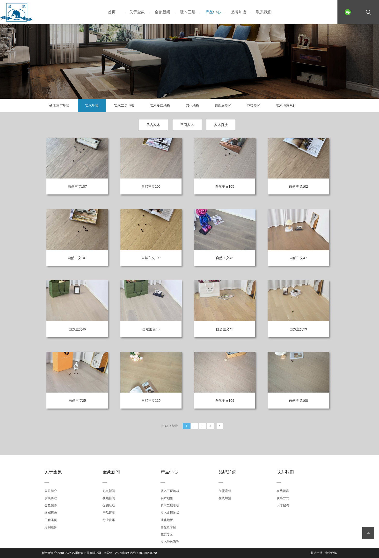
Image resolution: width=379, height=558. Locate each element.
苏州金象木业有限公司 (86, 553)
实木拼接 (221, 125)
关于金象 (137, 12)
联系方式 (283, 498)
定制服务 (50, 527)
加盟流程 (225, 491)
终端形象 (50, 512)
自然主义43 (224, 329)
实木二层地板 (124, 105)
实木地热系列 (286, 105)
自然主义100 (150, 258)
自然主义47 (298, 258)
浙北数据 (331, 553)
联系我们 (264, 12)
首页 (112, 12)
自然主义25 (77, 400)
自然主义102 (298, 186)
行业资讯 (108, 520)
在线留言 (283, 491)
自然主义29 (298, 329)
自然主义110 (150, 400)
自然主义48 (224, 258)
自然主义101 (77, 258)
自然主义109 (224, 400)
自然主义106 (150, 186)
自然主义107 (77, 186)
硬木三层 (188, 12)
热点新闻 (108, 491)
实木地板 (92, 105)
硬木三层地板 (59, 105)
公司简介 (50, 491)
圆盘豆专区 (222, 105)
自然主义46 (77, 329)
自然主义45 (151, 329)
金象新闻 (162, 12)
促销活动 (108, 505)
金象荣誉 (50, 505)
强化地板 (192, 105)
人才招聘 (283, 505)
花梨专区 (253, 105)
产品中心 (213, 12)
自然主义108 (298, 400)
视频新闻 (108, 498)
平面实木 (187, 125)
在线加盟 (225, 498)
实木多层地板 (160, 105)
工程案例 (50, 520)
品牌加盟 (238, 12)
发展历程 (50, 498)
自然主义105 (224, 186)
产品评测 (108, 512)
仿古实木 (153, 125)
